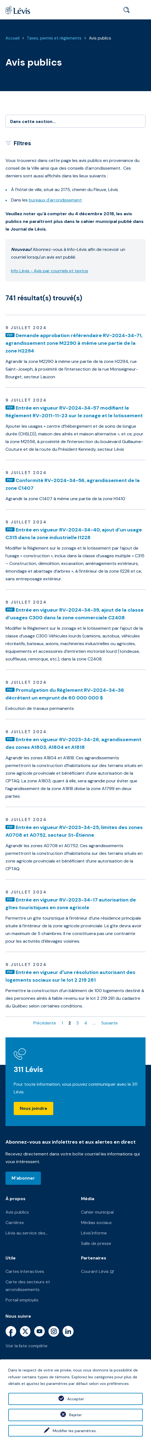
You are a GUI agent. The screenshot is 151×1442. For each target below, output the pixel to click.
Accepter (75, 1398)
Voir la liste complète (26, 1346)
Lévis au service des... (26, 1233)
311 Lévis (28, 1069)
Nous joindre (33, 1108)
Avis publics (100, 38)
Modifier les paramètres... (75, 1430)
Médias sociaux (96, 1222)
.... (94, 1023)
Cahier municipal (97, 1212)
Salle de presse (96, 1243)
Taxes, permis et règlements (54, 38)
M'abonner (23, 1178)
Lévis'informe (94, 1233)
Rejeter (75, 1414)
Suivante (109, 1023)
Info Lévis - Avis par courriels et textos (49, 271)
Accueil (12, 38)
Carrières (14, 1222)
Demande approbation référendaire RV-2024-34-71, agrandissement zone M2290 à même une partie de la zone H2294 (73, 343)
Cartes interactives (24, 1271)
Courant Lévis (95, 1271)
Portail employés (21, 1300)
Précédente (44, 1023)
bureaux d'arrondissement (55, 200)
